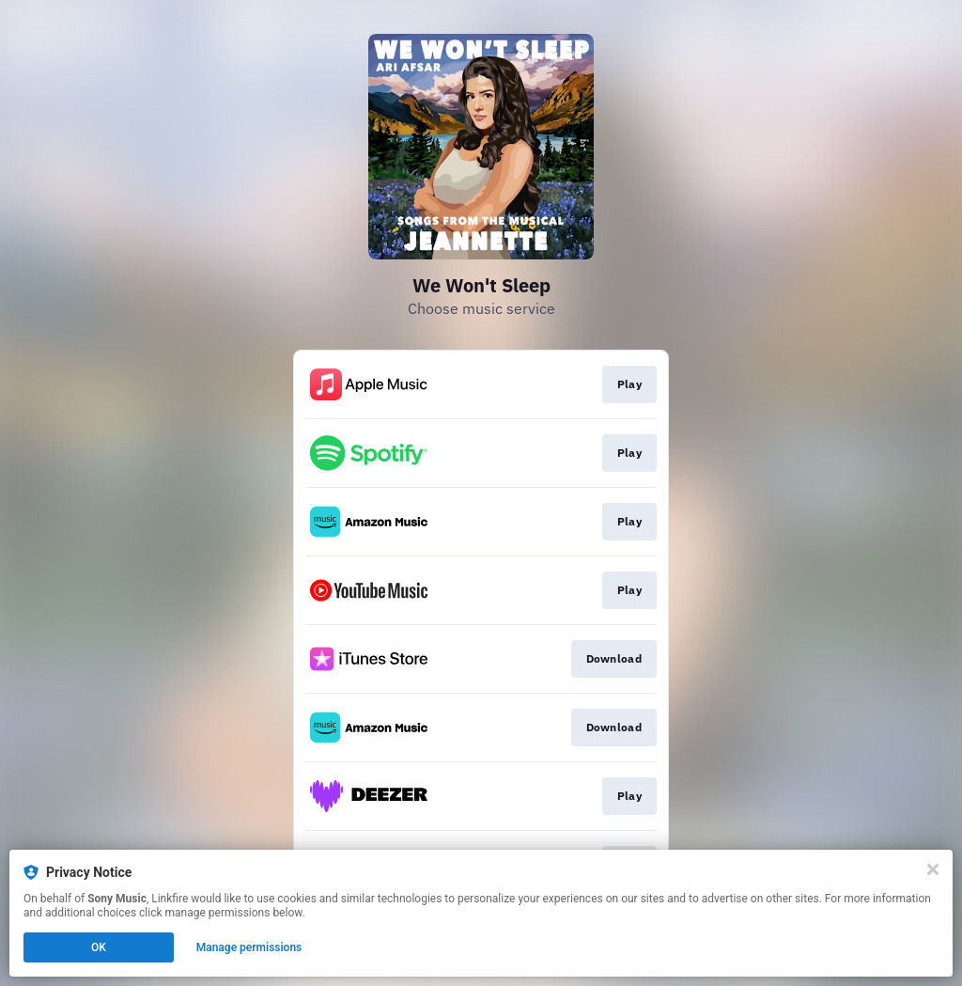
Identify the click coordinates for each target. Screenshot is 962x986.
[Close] (933, 869)
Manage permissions (249, 947)
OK (98, 947)
